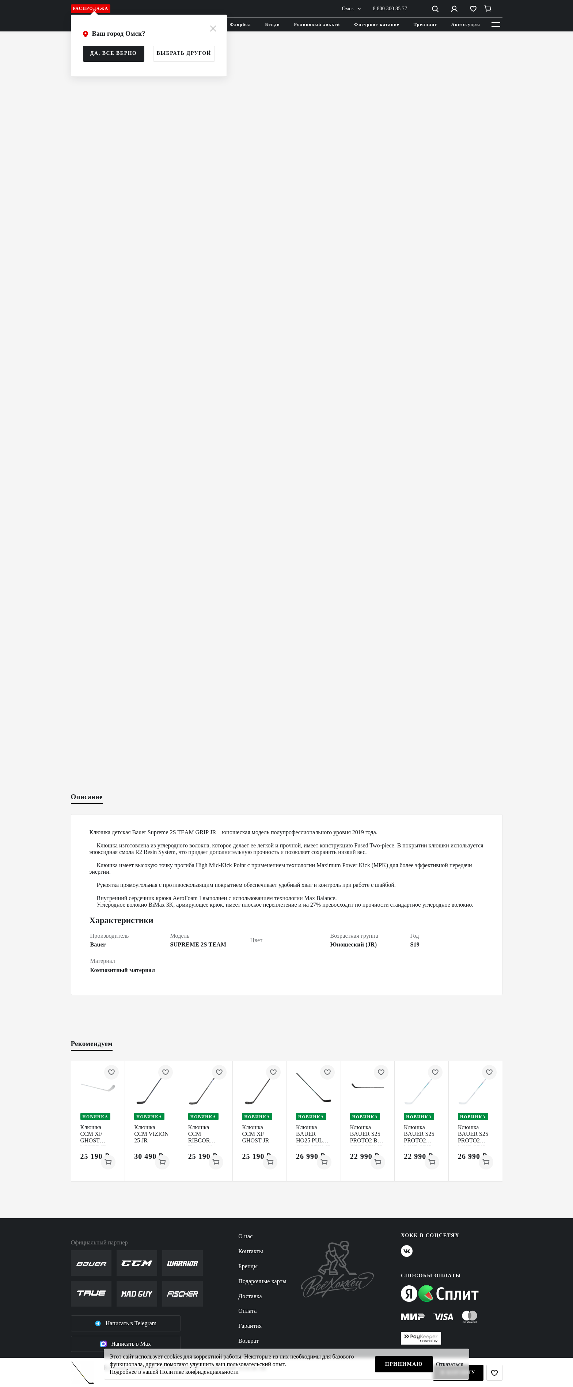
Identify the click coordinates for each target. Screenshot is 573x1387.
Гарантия (250, 1326)
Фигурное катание (376, 24)
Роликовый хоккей (317, 24)
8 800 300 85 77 (390, 8)
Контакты (250, 1251)
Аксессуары (466, 24)
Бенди (272, 24)
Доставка (250, 1296)
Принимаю (404, 1364)
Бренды (248, 1266)
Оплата (247, 1311)
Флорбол (240, 24)
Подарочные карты (262, 1281)
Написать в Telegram (126, 1323)
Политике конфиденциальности (199, 1372)
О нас (245, 1236)
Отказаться (449, 1364)
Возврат (248, 1341)
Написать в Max (125, 1344)
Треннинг (425, 24)
